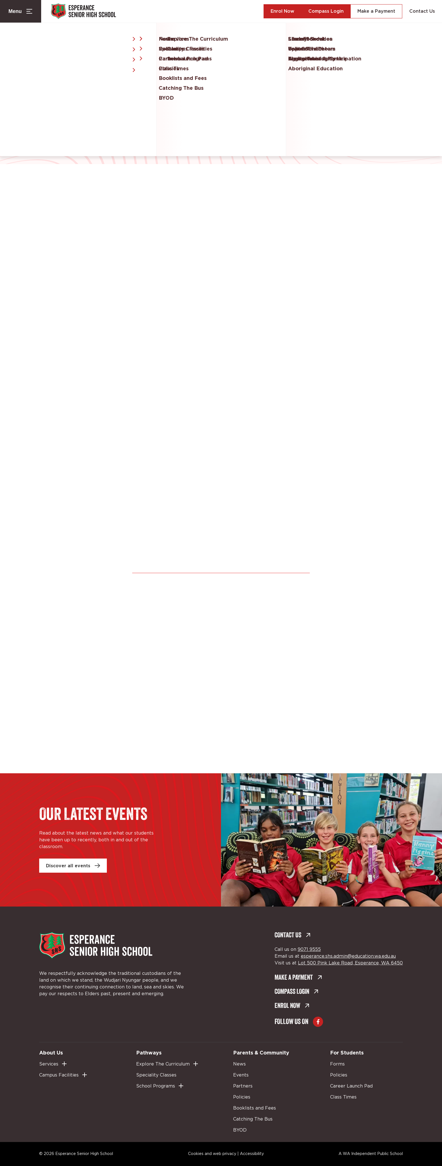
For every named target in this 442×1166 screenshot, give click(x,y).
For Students (347, 1052)
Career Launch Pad (351, 1086)
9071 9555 (309, 949)
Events (241, 1075)
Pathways (149, 1052)
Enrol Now (282, 11)
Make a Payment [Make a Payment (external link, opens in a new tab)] (376, 11)
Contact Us (422, 11)
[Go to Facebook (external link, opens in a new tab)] (318, 1022)
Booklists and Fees (254, 1108)
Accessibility (252, 1154)
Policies (241, 1097)
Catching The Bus (253, 1119)
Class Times (343, 1097)
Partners (243, 1086)
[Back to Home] (86, 11)
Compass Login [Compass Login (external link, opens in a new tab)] (326, 11)
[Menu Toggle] (20, 11)
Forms (337, 1064)
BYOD (240, 1130)
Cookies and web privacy (212, 1154)
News (239, 1064)
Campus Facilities (59, 1075)
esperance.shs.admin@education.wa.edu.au (348, 956)
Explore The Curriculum (163, 1064)
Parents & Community (261, 1052)
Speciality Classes (156, 1075)
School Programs (155, 1086)
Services (48, 1064)
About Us (51, 1052)
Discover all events (68, 865)
